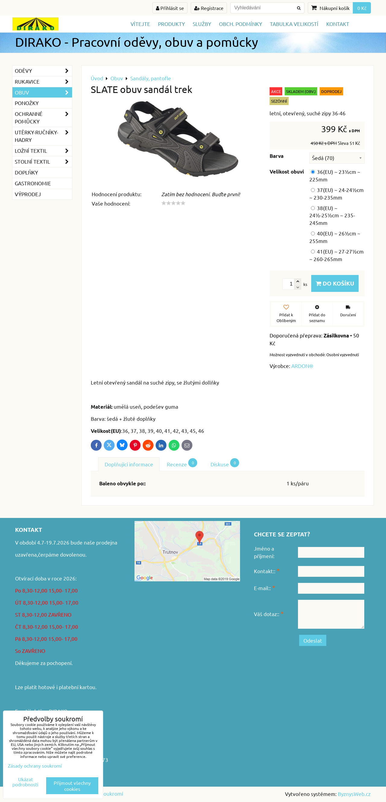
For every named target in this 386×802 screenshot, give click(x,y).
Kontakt (337, 24)
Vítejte (140, 24)
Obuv (43, 92)
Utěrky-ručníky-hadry (43, 136)
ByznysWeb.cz (354, 794)
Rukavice (43, 81)
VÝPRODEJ (28, 194)
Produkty (171, 24)
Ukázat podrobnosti (25, 782)
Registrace (208, 8)
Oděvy (43, 71)
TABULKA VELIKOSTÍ (294, 24)
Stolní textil (43, 161)
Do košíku (335, 283)
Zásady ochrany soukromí (35, 765)
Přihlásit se (170, 8)
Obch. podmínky (240, 24)
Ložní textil (43, 150)
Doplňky (26, 172)
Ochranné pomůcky (43, 118)
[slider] (173, 203)
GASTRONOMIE (33, 183)
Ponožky (27, 103)
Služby (202, 24)
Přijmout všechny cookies (72, 786)
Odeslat (312, 640)
